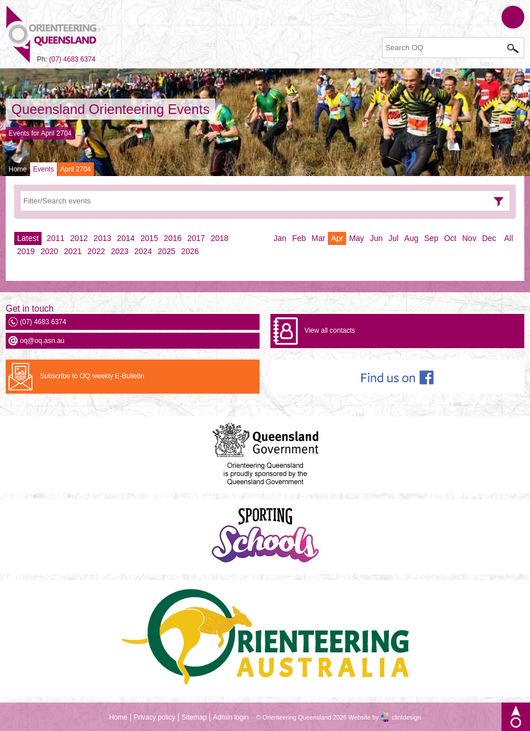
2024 (143, 251)
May (356, 238)
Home (18, 169)
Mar (318, 238)
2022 (96, 251)
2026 (190, 251)
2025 (166, 251)
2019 (26, 251)
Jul (393, 238)
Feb (299, 238)
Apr (337, 238)
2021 (72, 251)
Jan (280, 238)
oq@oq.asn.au (42, 341)
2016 (173, 238)
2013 (102, 238)
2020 (49, 251)
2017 (196, 238)
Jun (376, 238)
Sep (431, 238)
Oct (450, 238)
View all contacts (330, 330)
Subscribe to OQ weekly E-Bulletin (92, 376)
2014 (126, 238)
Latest (28, 238)
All (508, 238)
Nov (469, 238)
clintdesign (406, 717)
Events (43, 169)
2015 (149, 238)
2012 (79, 238)
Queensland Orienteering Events (110, 109)
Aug (411, 238)
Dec (489, 238)
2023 (120, 251)
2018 (219, 238)
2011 (55, 238)
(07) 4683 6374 (72, 59)
